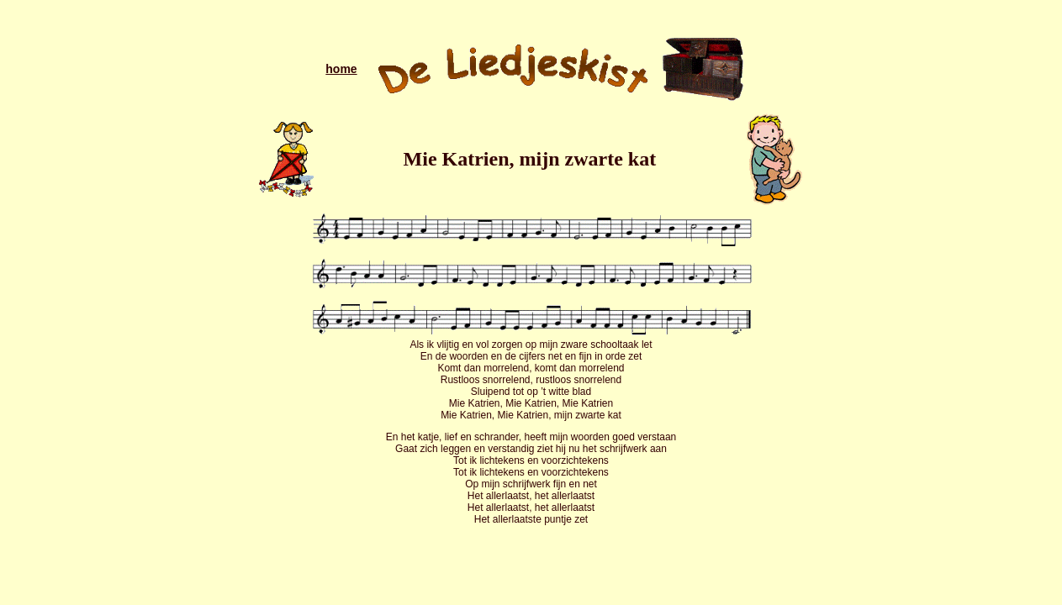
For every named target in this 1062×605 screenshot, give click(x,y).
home (341, 69)
